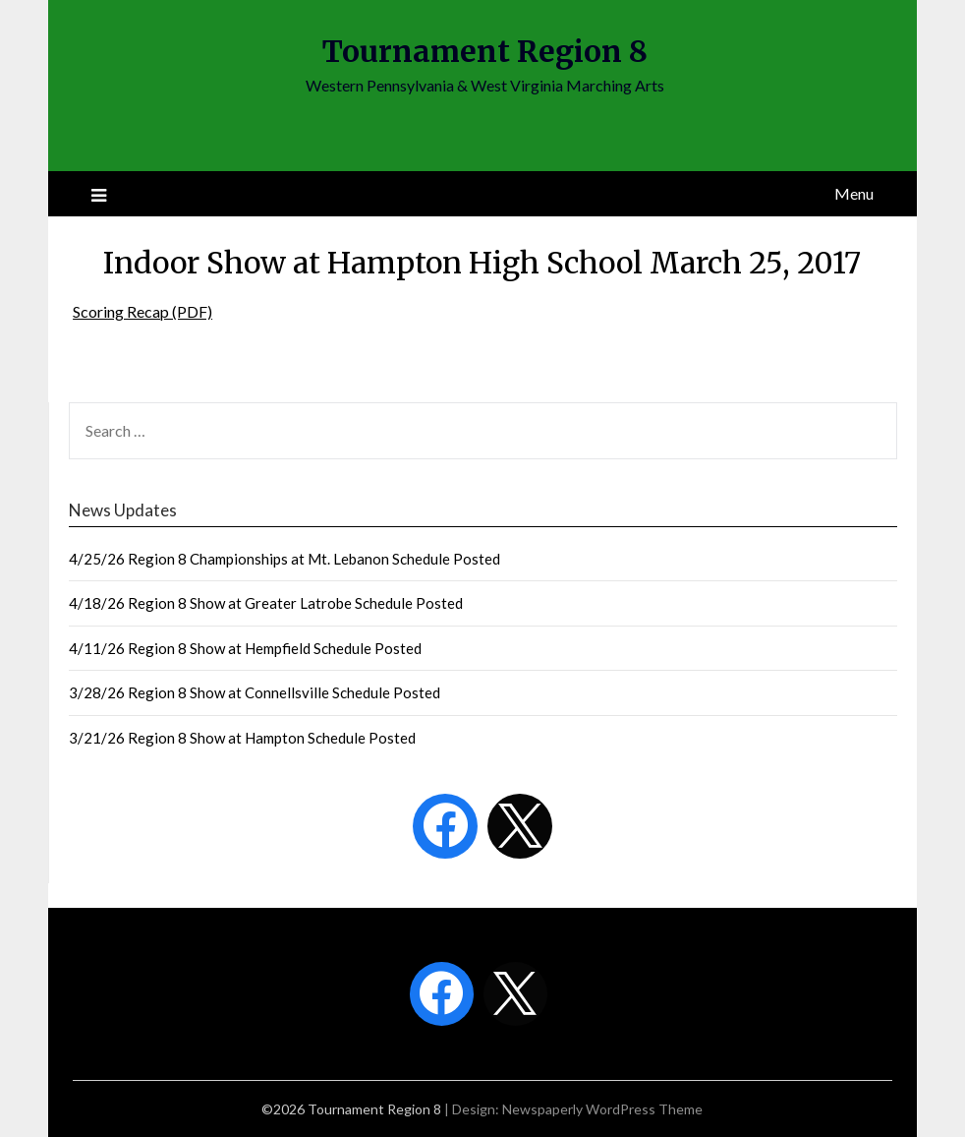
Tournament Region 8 (485, 51)
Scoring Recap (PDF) (142, 311)
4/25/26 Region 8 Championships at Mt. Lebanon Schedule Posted (284, 559)
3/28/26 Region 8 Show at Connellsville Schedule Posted (254, 692)
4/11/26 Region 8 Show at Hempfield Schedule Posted (245, 648)
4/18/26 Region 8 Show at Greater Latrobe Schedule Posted (266, 603)
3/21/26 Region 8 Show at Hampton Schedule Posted (242, 738)
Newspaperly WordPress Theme (602, 1109)
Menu (854, 193)
